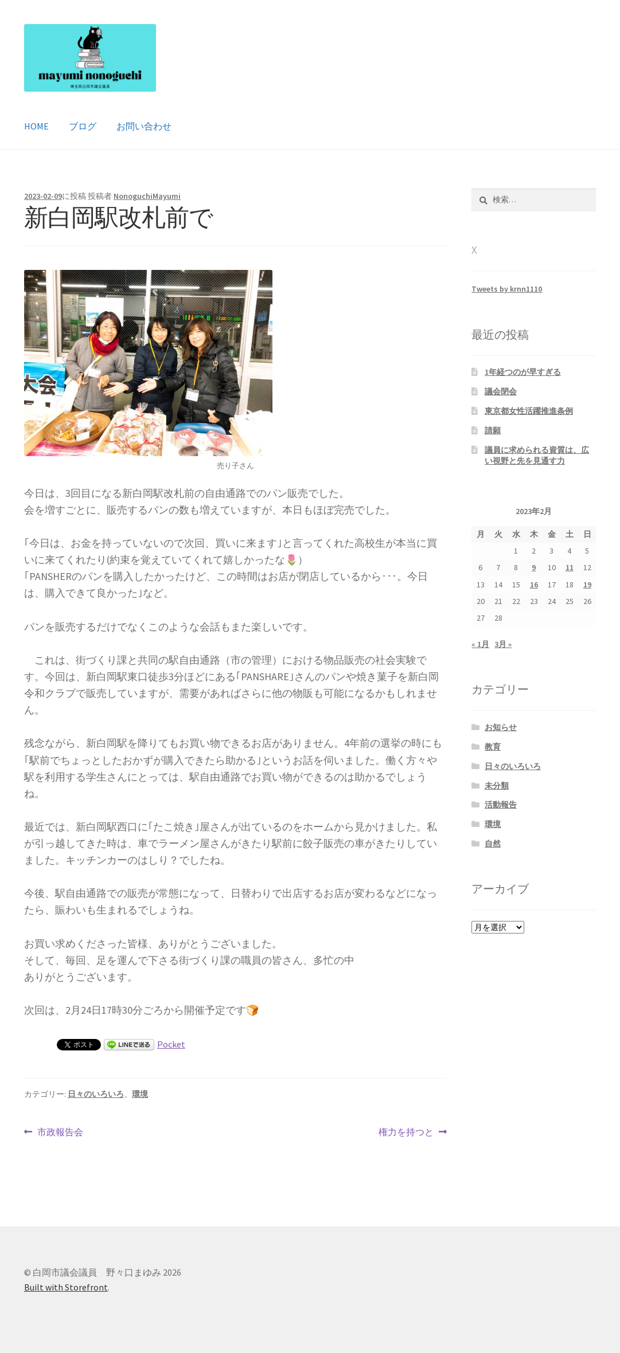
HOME (36, 126)
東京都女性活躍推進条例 (529, 411)
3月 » (503, 644)
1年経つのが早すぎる (523, 372)
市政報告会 (60, 1132)
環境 (140, 1094)
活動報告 (501, 804)
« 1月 (480, 644)
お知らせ (501, 727)
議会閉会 (501, 391)
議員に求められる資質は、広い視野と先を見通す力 (537, 455)
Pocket (171, 1044)
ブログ (82, 126)
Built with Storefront (66, 1287)
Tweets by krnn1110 (506, 289)
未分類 (497, 786)
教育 (493, 747)
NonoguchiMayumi (147, 196)
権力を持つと (406, 1132)
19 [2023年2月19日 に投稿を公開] (587, 584)
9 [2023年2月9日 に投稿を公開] (534, 567)
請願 (493, 430)
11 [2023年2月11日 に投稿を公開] (570, 567)
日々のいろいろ (96, 1094)
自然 (493, 843)
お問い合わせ (143, 126)
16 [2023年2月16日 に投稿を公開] (534, 584)
